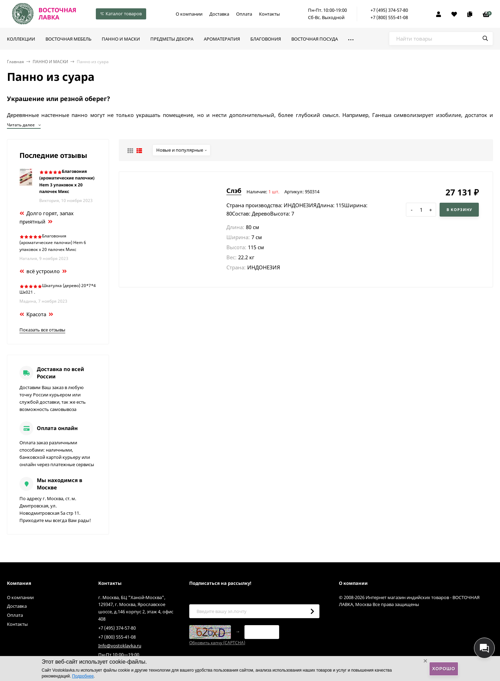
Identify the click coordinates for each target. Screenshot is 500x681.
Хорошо (443, 668)
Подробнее (83, 676)
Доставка (219, 14)
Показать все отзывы (42, 330)
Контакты (269, 14)
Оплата (244, 14)
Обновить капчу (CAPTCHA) (217, 643)
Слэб (233, 190)
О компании (189, 14)
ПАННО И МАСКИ (50, 62)
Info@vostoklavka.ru (119, 645)
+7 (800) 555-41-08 (389, 17)
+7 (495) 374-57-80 (389, 10)
